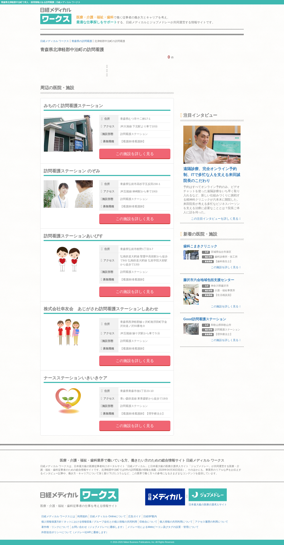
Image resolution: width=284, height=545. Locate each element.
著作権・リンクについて (55, 527)
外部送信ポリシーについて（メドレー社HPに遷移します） (75, 532)
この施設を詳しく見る (135, 154)
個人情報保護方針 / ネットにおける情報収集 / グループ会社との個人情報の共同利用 (89, 521)
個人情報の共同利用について (176, 521)
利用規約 (82, 516)
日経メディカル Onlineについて (108, 516)
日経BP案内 (150, 516)
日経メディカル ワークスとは (58, 516)
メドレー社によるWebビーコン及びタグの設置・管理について (163, 527)
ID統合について (148, 521)
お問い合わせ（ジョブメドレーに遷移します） (98, 527)
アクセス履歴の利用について (211, 521)
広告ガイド (134, 516)
